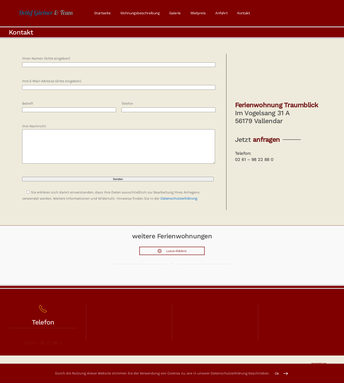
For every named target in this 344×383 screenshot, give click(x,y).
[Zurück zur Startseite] (45, 13)
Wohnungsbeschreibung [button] (139, 13)
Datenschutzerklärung (178, 205)
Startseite (102, 13)
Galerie (175, 13)
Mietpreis (198, 13)
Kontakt (243, 13)
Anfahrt (221, 13)
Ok (277, 374)
